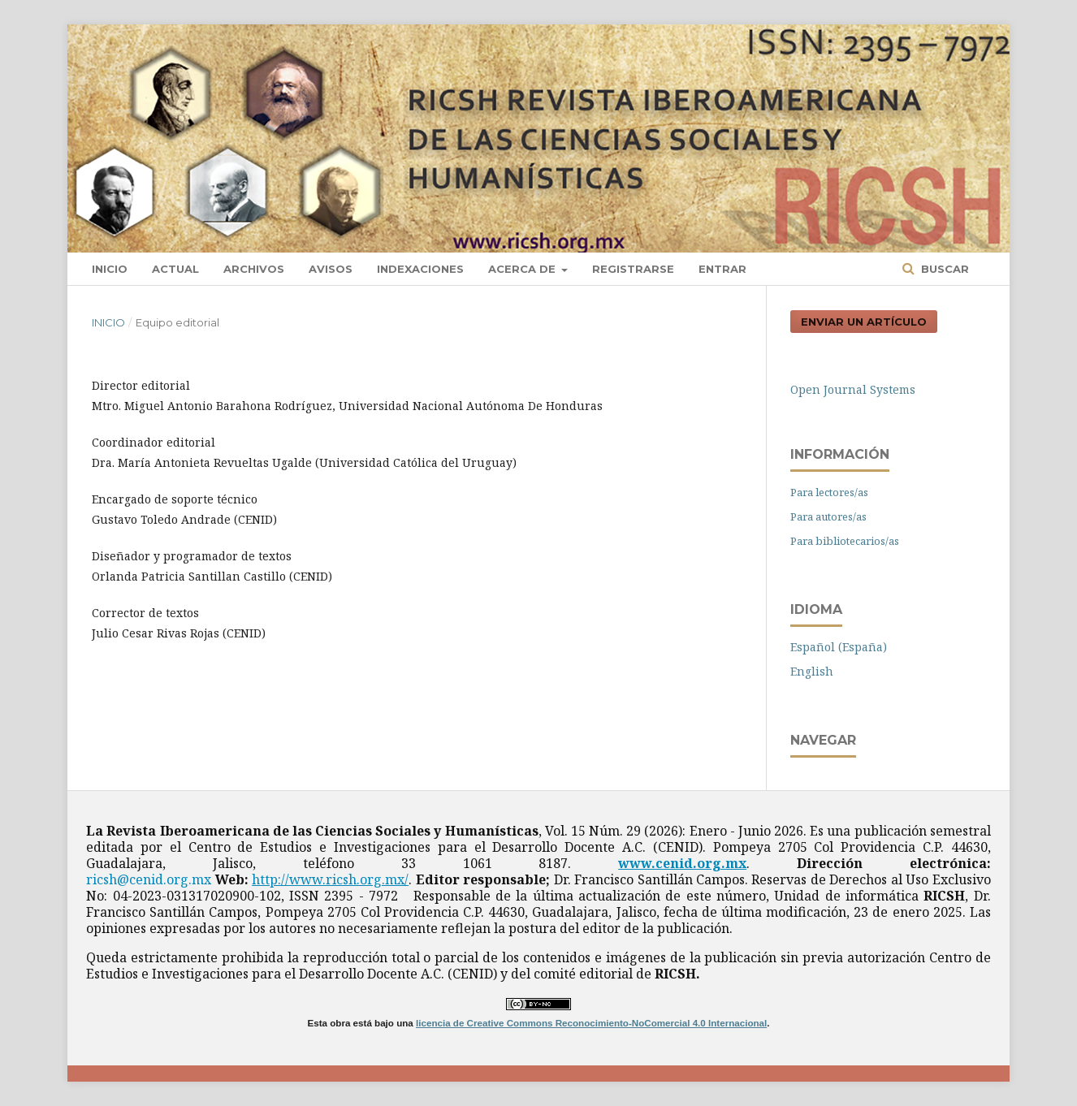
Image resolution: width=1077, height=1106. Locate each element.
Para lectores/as (829, 492)
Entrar (722, 268)
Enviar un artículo (864, 321)
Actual (175, 268)
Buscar (943, 268)
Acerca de (523, 268)
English (811, 671)
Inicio (110, 268)
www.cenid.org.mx (682, 863)
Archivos (253, 268)
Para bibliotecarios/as (844, 541)
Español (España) (838, 647)
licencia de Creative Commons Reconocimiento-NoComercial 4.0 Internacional (591, 1022)
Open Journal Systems (852, 389)
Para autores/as (828, 516)
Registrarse (633, 268)
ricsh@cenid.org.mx (148, 879)
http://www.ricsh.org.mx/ (330, 879)
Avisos (331, 268)
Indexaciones (420, 268)
